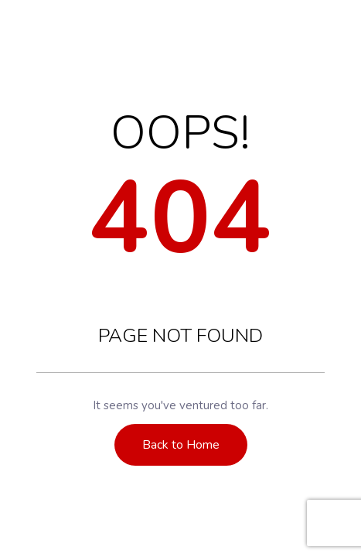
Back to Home (181, 444)
